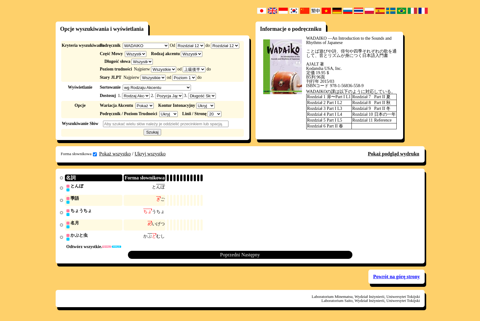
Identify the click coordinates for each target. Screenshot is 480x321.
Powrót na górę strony (396, 278)
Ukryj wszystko (150, 153)
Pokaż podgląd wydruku (393, 153)
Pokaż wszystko (115, 153)
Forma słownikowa (79, 153)
